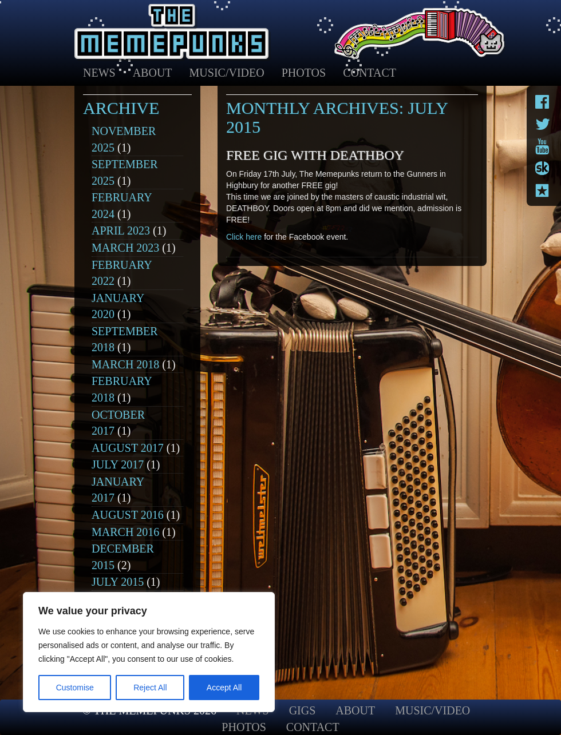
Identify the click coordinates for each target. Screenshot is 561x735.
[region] (149, 652)
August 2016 (128, 514)
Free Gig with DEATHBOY (315, 155)
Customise (75, 687)
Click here (244, 236)
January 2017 (118, 489)
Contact (369, 72)
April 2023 (121, 230)
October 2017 (118, 423)
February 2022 (122, 273)
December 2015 (123, 556)
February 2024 (122, 205)
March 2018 (125, 364)
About (152, 72)
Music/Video (226, 72)
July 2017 (118, 464)
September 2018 (125, 339)
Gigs (302, 710)
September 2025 (125, 172)
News (99, 72)
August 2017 (128, 448)
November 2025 (124, 139)
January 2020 (118, 306)
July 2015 (118, 581)
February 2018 (122, 389)
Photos (304, 72)
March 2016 (125, 532)
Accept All (224, 687)
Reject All (150, 687)
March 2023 (125, 247)
